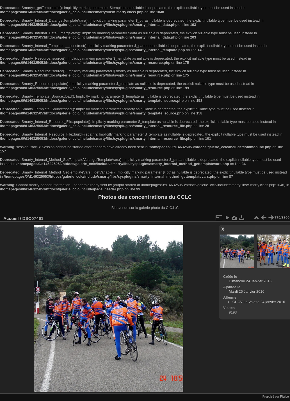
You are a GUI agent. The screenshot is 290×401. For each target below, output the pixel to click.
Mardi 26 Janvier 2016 (246, 291)
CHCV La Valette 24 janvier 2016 (258, 302)
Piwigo (284, 396)
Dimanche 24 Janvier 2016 (250, 281)
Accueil (11, 218)
